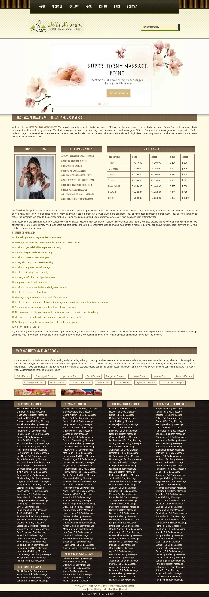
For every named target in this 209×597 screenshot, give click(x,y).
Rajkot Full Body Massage (122, 446)
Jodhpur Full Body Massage (169, 535)
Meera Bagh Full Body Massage (32, 465)
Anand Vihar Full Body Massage (32, 491)
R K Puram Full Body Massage (78, 450)
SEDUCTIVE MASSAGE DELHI (73, 170)
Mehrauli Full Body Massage (77, 516)
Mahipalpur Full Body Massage (32, 519)
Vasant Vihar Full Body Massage (33, 529)
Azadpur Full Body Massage (77, 500)
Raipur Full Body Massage (122, 579)
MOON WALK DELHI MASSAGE (74, 189)
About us (57, 5)
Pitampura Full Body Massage (31, 430)
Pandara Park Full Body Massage (33, 516)
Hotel (89, 5)
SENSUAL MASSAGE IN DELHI (73, 161)
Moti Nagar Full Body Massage (32, 450)
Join (110, 589)
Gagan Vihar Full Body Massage (33, 481)
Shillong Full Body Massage (123, 462)
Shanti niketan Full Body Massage (80, 415)
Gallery (74, 5)
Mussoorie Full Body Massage (124, 507)
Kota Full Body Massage (75, 561)
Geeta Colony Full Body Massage (79, 475)
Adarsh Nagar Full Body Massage (79, 503)
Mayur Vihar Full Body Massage (78, 465)
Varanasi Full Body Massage (170, 462)
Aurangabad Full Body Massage (125, 443)
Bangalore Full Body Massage (170, 434)
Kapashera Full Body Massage (78, 538)
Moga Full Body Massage (168, 472)
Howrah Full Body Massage (169, 548)
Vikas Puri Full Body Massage (31, 440)
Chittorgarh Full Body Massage (171, 491)
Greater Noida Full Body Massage (33, 421)
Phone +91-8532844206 (87, 585)
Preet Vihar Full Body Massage (32, 497)
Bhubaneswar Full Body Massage (125, 440)
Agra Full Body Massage (121, 551)
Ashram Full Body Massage (30, 560)
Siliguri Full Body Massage (169, 573)
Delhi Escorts (23, 376)
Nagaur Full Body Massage (122, 484)
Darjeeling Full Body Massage (170, 554)
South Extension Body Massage (32, 545)
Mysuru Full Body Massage (122, 516)
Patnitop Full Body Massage (169, 424)
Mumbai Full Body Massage (123, 564)
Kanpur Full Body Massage (122, 522)
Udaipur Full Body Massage (76, 565)
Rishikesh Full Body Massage (123, 541)
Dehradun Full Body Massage (123, 570)
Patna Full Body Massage (168, 526)
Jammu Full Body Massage (122, 503)
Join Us (103, 5)
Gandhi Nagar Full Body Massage (125, 529)
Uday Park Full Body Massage (78, 507)
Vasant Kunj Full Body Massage (32, 580)
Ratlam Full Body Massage (122, 418)
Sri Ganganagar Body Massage (124, 456)
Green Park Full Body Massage (78, 418)
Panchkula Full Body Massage (124, 538)
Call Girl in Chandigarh (173, 382)
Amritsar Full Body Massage (169, 446)
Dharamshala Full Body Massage (125, 535)
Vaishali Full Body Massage (30, 488)
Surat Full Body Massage (121, 421)
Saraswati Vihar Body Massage (32, 475)
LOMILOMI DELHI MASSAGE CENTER (76, 175)
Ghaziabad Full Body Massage (32, 415)
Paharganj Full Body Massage (31, 503)
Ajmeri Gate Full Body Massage (78, 526)
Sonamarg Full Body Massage (170, 560)
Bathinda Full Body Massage (170, 453)
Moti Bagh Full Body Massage (77, 453)
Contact (132, 5)
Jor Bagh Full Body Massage (31, 513)
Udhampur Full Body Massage (170, 567)
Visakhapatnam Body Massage (171, 488)
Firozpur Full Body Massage (169, 478)
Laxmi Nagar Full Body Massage (79, 456)
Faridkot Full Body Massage (169, 564)
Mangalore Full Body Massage (170, 519)
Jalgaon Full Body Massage (122, 488)
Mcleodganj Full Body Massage (124, 475)
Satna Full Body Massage (122, 415)
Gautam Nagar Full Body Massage (34, 554)
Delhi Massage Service (117, 594)
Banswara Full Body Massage (123, 513)
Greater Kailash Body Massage (78, 421)
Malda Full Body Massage (76, 580)
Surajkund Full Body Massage (31, 557)
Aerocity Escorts (184, 376)
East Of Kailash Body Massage (32, 532)
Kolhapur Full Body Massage (123, 491)
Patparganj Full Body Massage (78, 494)
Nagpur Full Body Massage (122, 434)
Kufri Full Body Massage (168, 427)
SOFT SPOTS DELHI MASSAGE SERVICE (77, 180)
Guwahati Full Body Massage (123, 437)
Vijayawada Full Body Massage (171, 481)
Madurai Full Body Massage (77, 577)
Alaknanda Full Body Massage (32, 538)
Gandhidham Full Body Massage (172, 513)
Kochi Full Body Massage (121, 427)
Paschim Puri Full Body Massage (33, 443)
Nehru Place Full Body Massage (79, 491)
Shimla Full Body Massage (122, 576)
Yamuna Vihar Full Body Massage (79, 481)
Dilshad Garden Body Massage (78, 462)
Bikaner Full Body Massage (169, 538)
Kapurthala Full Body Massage (171, 475)
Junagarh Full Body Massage (170, 510)
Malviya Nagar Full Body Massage (80, 408)
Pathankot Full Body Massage (124, 497)
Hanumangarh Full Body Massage (126, 459)
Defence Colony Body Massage (78, 440)
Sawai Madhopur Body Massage (125, 481)
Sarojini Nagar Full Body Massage (80, 459)
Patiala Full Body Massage (169, 418)
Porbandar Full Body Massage (170, 516)
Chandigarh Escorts (45, 376)
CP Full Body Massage (28, 507)
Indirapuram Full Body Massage (32, 500)
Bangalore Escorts (115, 376)
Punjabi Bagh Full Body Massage (33, 434)
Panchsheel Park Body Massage (79, 446)
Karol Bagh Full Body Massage (32, 510)
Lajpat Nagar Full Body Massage (33, 526)
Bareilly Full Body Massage (122, 510)
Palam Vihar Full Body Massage (79, 545)
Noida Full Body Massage (29, 408)
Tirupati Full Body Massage (169, 484)
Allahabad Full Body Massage (170, 459)
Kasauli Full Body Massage (169, 576)
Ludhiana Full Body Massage (170, 450)
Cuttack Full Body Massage (169, 545)
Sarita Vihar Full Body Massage (78, 443)
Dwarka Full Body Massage (30, 522)
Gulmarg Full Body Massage (170, 551)
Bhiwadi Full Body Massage (122, 408)
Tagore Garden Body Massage (78, 510)
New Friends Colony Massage (31, 541)
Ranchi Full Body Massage (169, 443)
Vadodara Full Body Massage (170, 494)
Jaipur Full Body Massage (122, 567)
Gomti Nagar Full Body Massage (125, 532)
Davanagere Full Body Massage (171, 522)
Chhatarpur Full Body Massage (78, 437)
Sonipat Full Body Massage (122, 478)
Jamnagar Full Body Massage (123, 450)
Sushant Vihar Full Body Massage (79, 548)
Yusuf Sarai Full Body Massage (32, 574)
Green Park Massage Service (27, 210)
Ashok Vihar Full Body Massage (32, 427)
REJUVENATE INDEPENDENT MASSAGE (77, 199)
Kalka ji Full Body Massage (30, 535)
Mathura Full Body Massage (123, 554)
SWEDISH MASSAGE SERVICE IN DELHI (77, 156)
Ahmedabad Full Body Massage (171, 440)
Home (42, 5)
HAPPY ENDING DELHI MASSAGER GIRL (77, 194)
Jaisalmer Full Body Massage (77, 558)
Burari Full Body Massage (75, 535)
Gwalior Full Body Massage (169, 507)
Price (117, 5)
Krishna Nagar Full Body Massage (80, 472)
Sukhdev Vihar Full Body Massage (34, 577)
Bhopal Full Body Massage (169, 408)
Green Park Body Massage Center (43, 127)
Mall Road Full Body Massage (77, 484)
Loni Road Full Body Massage (78, 532)
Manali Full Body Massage (122, 545)
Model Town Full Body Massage (32, 424)
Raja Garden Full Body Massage (33, 453)
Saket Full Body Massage (75, 434)
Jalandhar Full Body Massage (123, 560)
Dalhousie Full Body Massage (170, 557)
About (90, 589)
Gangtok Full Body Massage (123, 465)
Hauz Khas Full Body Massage (32, 551)
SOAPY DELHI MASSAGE (72, 166)
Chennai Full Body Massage (169, 421)
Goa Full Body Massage (121, 548)
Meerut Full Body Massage (169, 465)
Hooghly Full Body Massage (169, 579)
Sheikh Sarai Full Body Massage (33, 571)
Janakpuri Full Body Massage (31, 446)
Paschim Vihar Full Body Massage (33, 462)
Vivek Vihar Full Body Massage (32, 494)
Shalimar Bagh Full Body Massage (34, 478)
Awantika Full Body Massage (77, 497)
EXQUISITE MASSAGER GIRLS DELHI (76, 185)
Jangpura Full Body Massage (77, 424)
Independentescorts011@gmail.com (117, 585)
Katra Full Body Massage (168, 570)
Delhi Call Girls (57, 382)
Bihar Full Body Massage (168, 497)
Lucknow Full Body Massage (123, 430)
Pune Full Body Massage (121, 557)
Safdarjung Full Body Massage (32, 548)
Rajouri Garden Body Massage (32, 459)
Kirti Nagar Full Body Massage (32, 456)
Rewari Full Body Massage (122, 411)
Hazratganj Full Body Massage (124, 519)
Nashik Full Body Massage (169, 411)
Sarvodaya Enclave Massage (77, 411)
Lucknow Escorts (138, 376)
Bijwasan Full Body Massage (77, 541)
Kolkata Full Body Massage (169, 415)
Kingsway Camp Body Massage (78, 488)
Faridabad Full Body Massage (31, 418)
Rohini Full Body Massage (30, 437)
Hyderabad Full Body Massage (171, 430)
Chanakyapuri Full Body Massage (79, 522)
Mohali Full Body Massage (168, 456)
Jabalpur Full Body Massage (170, 503)
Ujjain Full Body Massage (168, 541)
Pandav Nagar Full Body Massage (80, 469)
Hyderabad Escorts (71, 376)
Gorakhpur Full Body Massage (170, 529)
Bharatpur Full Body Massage (123, 453)
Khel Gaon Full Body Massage (78, 427)
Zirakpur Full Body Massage (123, 494)
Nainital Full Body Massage (122, 469)
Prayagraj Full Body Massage (123, 424)
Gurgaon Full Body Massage (31, 411)
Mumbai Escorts (161, 376)
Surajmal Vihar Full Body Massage (34, 484)
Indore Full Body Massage (122, 573)
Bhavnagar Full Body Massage (124, 526)
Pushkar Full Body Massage (77, 568)
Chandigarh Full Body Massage (171, 437)
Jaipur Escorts (123, 382)
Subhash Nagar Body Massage (32, 469)
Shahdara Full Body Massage (77, 478)
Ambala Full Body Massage (169, 532)
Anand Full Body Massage (76, 571)
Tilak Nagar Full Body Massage (32, 472)
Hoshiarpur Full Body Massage (171, 469)
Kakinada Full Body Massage (77, 574)
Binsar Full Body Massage (122, 472)
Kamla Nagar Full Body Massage (79, 513)
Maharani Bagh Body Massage (78, 529)
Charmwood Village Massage (77, 430)
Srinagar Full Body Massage (123, 500)
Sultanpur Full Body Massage (77, 519)
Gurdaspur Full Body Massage (170, 500)
